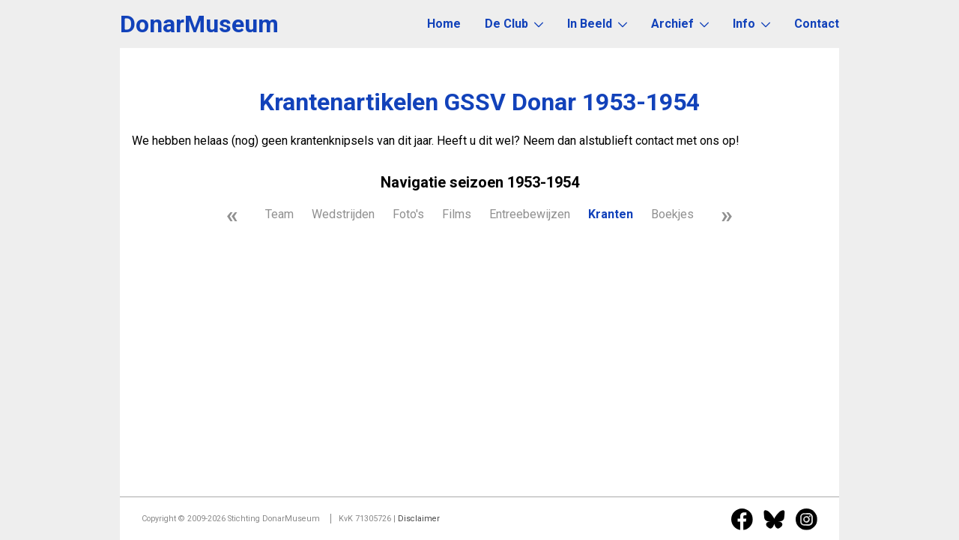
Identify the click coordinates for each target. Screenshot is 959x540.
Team (279, 214)
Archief (680, 23)
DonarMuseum (199, 24)
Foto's (408, 214)
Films (456, 214)
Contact (816, 23)
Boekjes (672, 214)
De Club (514, 23)
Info (751, 23)
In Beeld (597, 23)
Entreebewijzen (529, 214)
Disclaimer (419, 519)
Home (444, 23)
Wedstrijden (343, 214)
